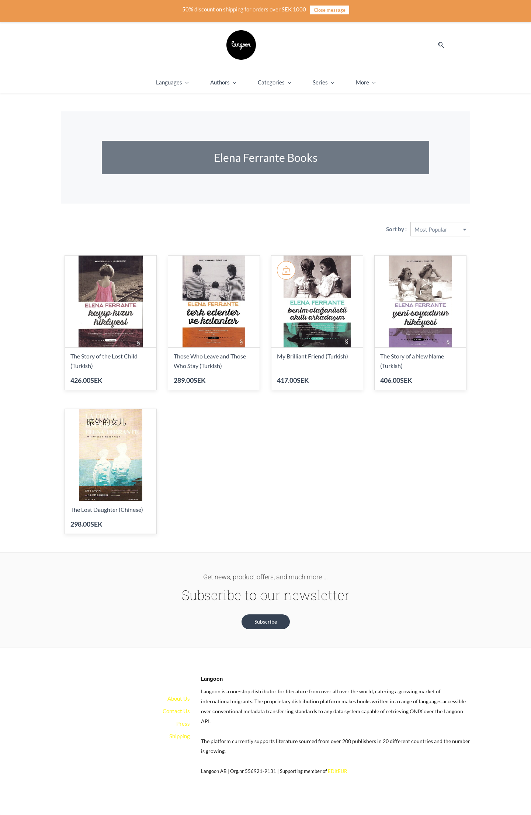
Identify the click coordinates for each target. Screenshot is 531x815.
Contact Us (176, 711)
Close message (330, 10)
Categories (253, 82)
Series (302, 82)
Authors (202, 82)
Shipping (345, 82)
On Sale (387, 82)
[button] (266, 621)
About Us (178, 698)
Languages (151, 82)
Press (183, 723)
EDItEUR (337, 771)
